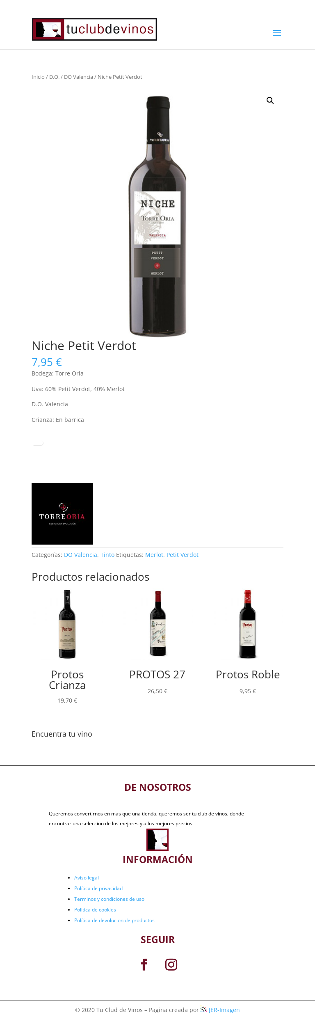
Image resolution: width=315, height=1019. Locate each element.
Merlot (154, 555)
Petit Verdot (183, 555)
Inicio (38, 76)
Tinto (107, 555)
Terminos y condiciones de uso (109, 898)
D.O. (54, 76)
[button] (270, 100)
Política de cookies (95, 909)
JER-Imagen (220, 1010)
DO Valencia (78, 76)
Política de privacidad (98, 888)
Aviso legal (86, 877)
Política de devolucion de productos (114, 920)
